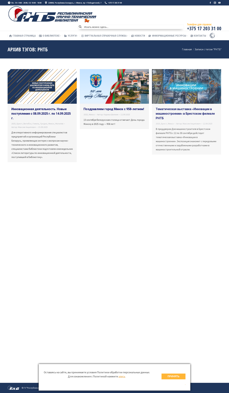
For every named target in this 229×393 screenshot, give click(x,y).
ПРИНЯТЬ (173, 376)
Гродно (43, 123)
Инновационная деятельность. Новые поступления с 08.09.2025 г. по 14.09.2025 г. (41, 113)
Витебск (28, 123)
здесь (121, 376)
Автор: (23, 127)
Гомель (36, 123)
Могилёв (59, 123)
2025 (13, 123)
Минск (51, 123)
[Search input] (133, 26)
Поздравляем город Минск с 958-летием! (114, 109)
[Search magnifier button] (80, 27)
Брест (19, 123)
